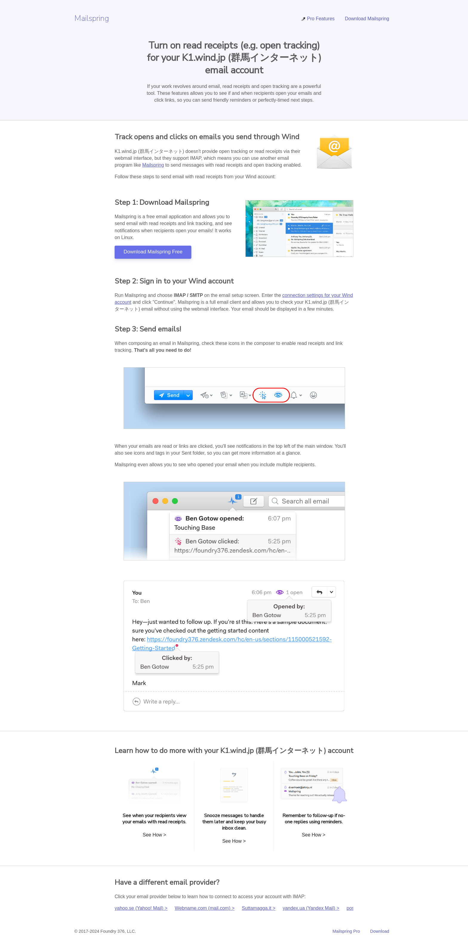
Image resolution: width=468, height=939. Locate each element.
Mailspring (91, 18)
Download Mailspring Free (153, 252)
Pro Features (318, 18)
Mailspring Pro (346, 931)
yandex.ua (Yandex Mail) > (311, 908)
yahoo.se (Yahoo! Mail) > (141, 908)
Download (379, 931)
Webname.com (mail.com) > (205, 908)
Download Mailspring (367, 18)
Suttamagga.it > (258, 908)
